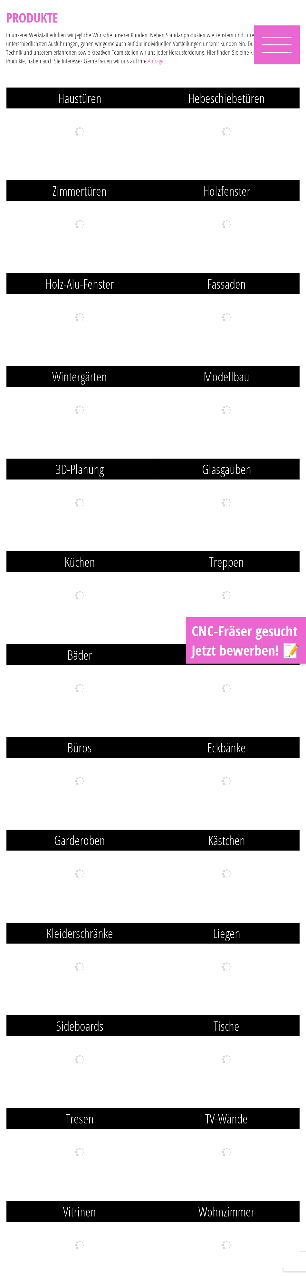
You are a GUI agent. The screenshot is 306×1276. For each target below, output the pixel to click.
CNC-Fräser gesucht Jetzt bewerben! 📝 (246, 640)
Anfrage (156, 61)
